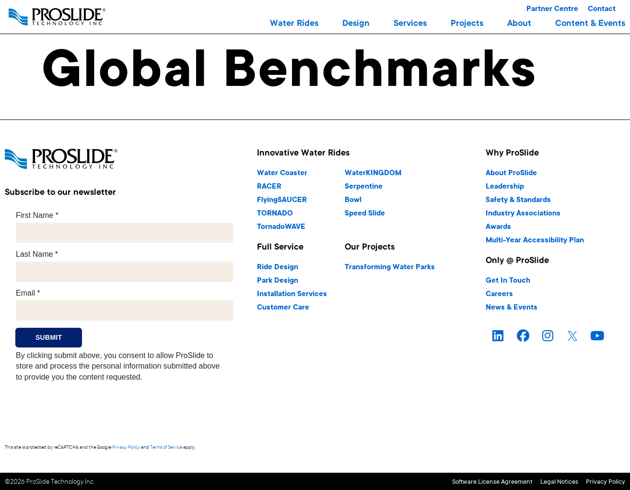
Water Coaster (282, 173)
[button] (294, 24)
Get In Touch (508, 281)
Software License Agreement (452, 481)
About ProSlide (511, 173)
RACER (269, 187)
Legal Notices (539, 481)
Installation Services (292, 294)
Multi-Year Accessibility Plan (535, 241)
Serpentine (364, 187)
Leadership (505, 187)
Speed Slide (365, 214)
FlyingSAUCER (282, 200)
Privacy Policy (126, 447)
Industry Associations (523, 214)
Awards (498, 227)
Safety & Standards (518, 200)
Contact (602, 9)
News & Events (511, 308)
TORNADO (275, 214)
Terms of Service (166, 447)
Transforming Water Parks (390, 267)
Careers (499, 294)
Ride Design (277, 267)
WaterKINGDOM (373, 173)
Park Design (277, 281)
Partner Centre (552, 9)
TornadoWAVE (281, 227)
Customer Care (283, 308)
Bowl (353, 200)
